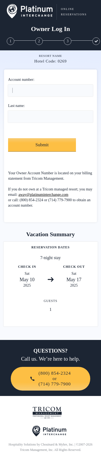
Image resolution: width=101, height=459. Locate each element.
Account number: (21, 80)
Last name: (16, 106)
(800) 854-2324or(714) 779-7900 (50, 379)
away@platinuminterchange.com (43, 195)
